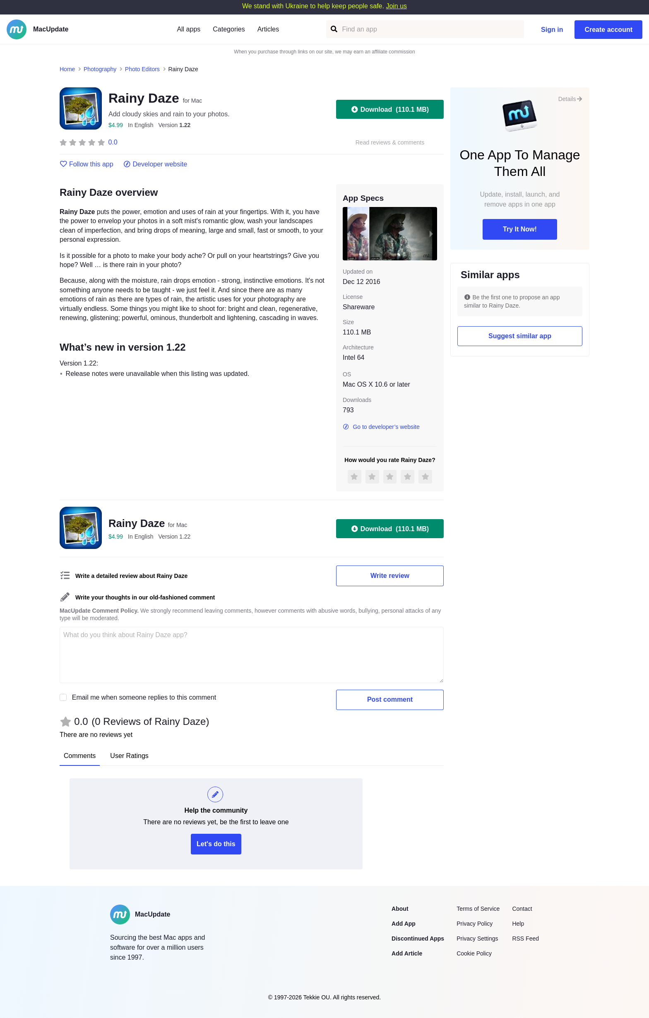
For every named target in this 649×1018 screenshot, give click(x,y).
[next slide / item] (431, 233)
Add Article (407, 953)
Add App (404, 923)
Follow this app (86, 164)
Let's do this (216, 844)
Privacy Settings (477, 938)
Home (67, 69)
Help (518, 923)
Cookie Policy (474, 953)
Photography (100, 69)
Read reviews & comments (390, 142)
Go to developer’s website (381, 427)
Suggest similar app (519, 336)
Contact (522, 908)
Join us (396, 6)
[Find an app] (333, 29)
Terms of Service (478, 908)
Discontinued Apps (418, 938)
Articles (268, 29)
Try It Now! (520, 229)
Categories (229, 29)
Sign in (552, 29)
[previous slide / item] (348, 233)
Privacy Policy (475, 923)
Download (390, 109)
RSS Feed (525, 938)
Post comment (390, 699)
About (400, 908)
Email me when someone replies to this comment (144, 697)
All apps (188, 29)
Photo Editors (142, 69)
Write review (389, 575)
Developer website (155, 164)
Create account (608, 29)
